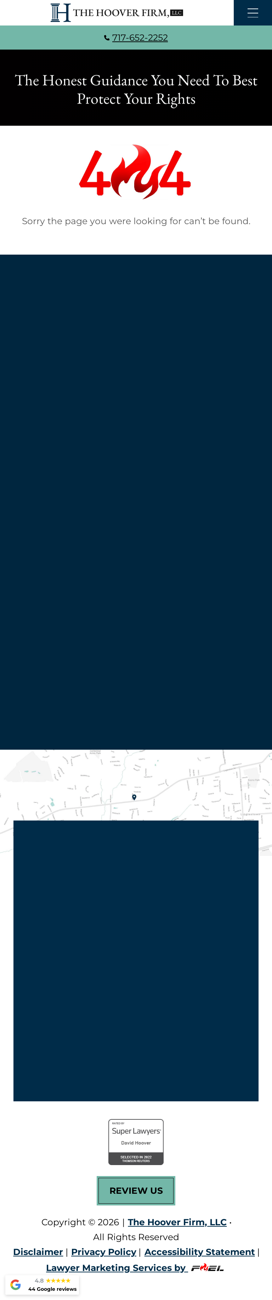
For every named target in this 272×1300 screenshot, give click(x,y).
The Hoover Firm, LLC (177, 1222)
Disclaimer (38, 1252)
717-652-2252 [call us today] (136, 37)
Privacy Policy (103, 1252)
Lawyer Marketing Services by (136, 1267)
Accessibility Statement (199, 1252)
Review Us (136, 1190)
